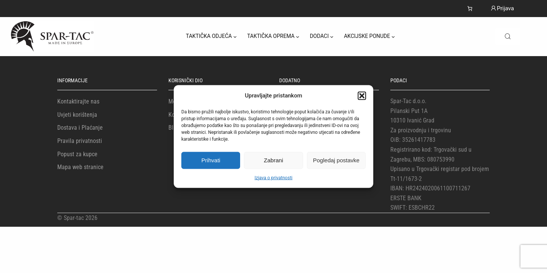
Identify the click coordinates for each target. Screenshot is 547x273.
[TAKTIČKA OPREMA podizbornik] (297, 36)
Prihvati (210, 160)
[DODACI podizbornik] (331, 36)
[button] (362, 95)
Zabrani (273, 160)
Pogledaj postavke (336, 160)
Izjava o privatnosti (273, 177)
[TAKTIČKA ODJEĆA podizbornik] (235, 36)
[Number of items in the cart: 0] (469, 8)
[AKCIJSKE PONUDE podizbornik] (393, 36)
